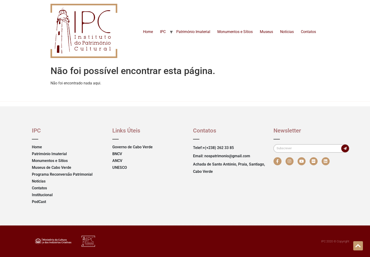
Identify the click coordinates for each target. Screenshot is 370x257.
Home (148, 31)
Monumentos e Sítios (235, 31)
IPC (163, 31)
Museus (266, 31)
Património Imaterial (193, 31)
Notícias (287, 31)
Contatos (308, 31)
